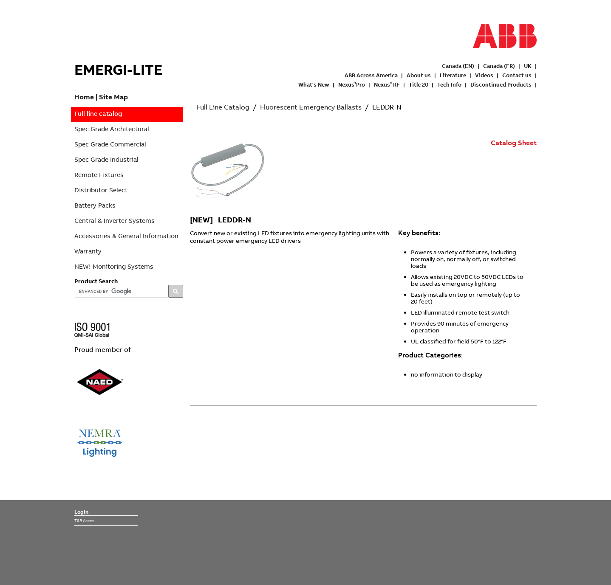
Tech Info (449, 84)
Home (84, 97)
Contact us (517, 75)
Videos (484, 75)
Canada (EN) (458, 65)
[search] (120, 291)
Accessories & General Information (126, 236)
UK (528, 65)
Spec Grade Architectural (111, 129)
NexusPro (351, 84)
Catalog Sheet (514, 142)
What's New (313, 84)
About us (419, 75)
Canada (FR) (499, 65)
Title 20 (418, 84)
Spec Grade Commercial (110, 144)
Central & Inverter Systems (114, 221)
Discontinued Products (501, 84)
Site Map (113, 97)
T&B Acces (84, 520)
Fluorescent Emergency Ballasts (311, 107)
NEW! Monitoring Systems (113, 266)
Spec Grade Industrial (106, 159)
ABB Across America (371, 75)
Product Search (96, 281)
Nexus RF (387, 84)
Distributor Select (100, 190)
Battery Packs (95, 205)
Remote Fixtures (99, 175)
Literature (453, 75)
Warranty (88, 251)
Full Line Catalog (223, 107)
